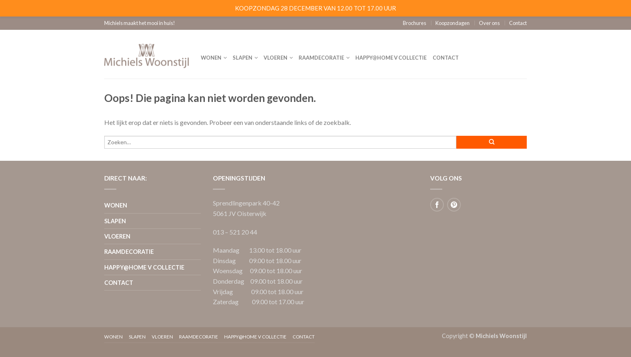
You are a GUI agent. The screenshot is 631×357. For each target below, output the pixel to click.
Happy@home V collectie (391, 57)
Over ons (489, 23)
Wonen (211, 57)
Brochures (414, 23)
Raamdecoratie (321, 57)
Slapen (242, 57)
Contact (518, 23)
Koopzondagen (452, 23)
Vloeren (275, 57)
